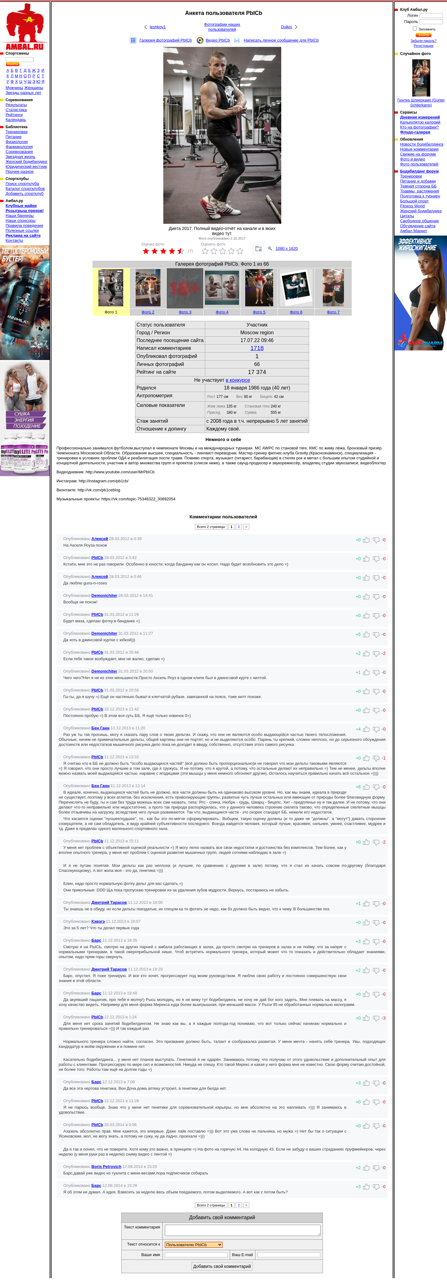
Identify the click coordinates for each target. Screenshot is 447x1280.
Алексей (100, 538)
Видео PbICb (218, 40)
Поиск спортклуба (22, 183)
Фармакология (19, 146)
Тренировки (16, 131)
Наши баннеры (20, 215)
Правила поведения (24, 225)
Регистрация (423, 45)
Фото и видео (412, 159)
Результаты (16, 104)
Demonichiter (104, 595)
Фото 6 (296, 312)
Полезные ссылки (22, 230)
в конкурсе (238, 380)
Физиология (17, 141)
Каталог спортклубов (25, 188)
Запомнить (427, 29)
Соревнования (19, 151)
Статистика (16, 109)
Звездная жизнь (20, 156)
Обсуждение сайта (417, 225)
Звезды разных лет (23, 92)
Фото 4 (222, 312)
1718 (257, 348)
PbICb (97, 557)
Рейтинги (14, 114)
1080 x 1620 (287, 248)
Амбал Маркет (413, 230)
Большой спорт (414, 201)
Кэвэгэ (98, 921)
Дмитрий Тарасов (109, 902)
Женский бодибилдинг (26, 161)
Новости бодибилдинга (421, 144)
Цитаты (407, 216)
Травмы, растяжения (419, 191)
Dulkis (286, 27)
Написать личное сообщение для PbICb (281, 40)
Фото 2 (148, 312)
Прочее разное (20, 171)
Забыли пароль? (424, 41)
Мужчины (14, 87)
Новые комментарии (419, 149)
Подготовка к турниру (420, 196)
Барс (97, 940)
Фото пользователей (419, 164)
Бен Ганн (101, 728)
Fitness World (412, 206)
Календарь (16, 119)
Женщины (33, 87)
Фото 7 (333, 312)
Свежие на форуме (418, 154)
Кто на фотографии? (419, 127)
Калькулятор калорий (420, 122)
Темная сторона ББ (418, 186)
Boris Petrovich (106, 1166)
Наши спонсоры (20, 220)
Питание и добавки (418, 181)
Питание (13, 136)
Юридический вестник (26, 166)
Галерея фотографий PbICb (165, 40)
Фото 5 (259, 312)
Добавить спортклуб (24, 193)
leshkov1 (157, 27)
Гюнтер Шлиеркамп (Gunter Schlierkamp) (421, 83)
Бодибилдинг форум (419, 171)
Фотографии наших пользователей (222, 27)
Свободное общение (419, 221)
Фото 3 (185, 312)
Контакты (14, 240)
